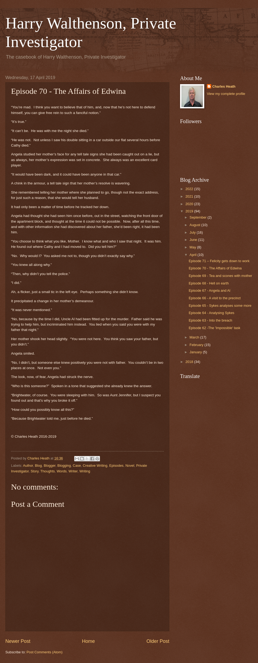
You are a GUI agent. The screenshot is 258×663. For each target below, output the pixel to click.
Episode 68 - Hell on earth (209, 283)
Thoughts (47, 471)
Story (34, 471)
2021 (189, 196)
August (195, 225)
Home (88, 641)
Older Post (157, 641)
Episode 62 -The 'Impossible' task (214, 328)
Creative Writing (95, 466)
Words (62, 471)
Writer (73, 471)
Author (28, 466)
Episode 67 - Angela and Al (209, 290)
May (193, 247)
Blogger (50, 466)
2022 (189, 189)
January (196, 352)
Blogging (64, 466)
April (193, 255)
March (194, 337)
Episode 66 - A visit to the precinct (215, 298)
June (193, 240)
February (196, 345)
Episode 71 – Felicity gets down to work (219, 261)
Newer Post (17, 641)
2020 (189, 204)
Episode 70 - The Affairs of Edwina (215, 268)
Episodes (116, 466)
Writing (85, 471)
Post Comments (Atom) (45, 652)
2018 (189, 362)
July (192, 232)
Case (77, 466)
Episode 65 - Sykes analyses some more (220, 306)
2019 (189, 211)
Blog (38, 466)
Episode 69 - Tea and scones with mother (220, 276)
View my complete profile (226, 94)
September (198, 217)
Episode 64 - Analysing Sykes (211, 313)
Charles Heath (224, 86)
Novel (130, 466)
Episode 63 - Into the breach (210, 320)
